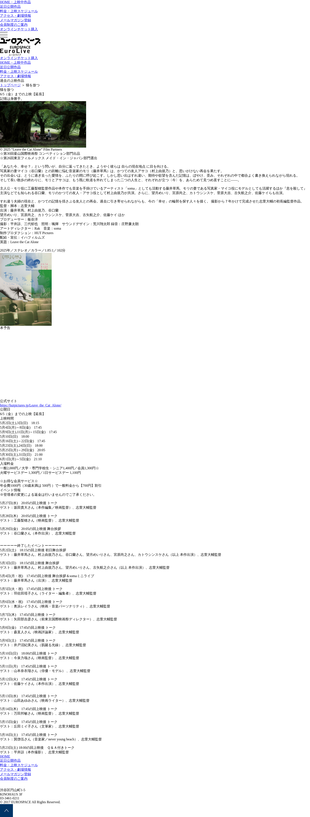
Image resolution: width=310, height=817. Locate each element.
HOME (5, 756)
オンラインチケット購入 (19, 29)
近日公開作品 (10, 6)
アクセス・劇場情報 (15, 15)
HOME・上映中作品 (15, 2)
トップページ (10, 85)
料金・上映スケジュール (19, 11)
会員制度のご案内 (14, 24)
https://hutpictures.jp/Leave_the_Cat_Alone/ (30, 405)
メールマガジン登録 (15, 20)
